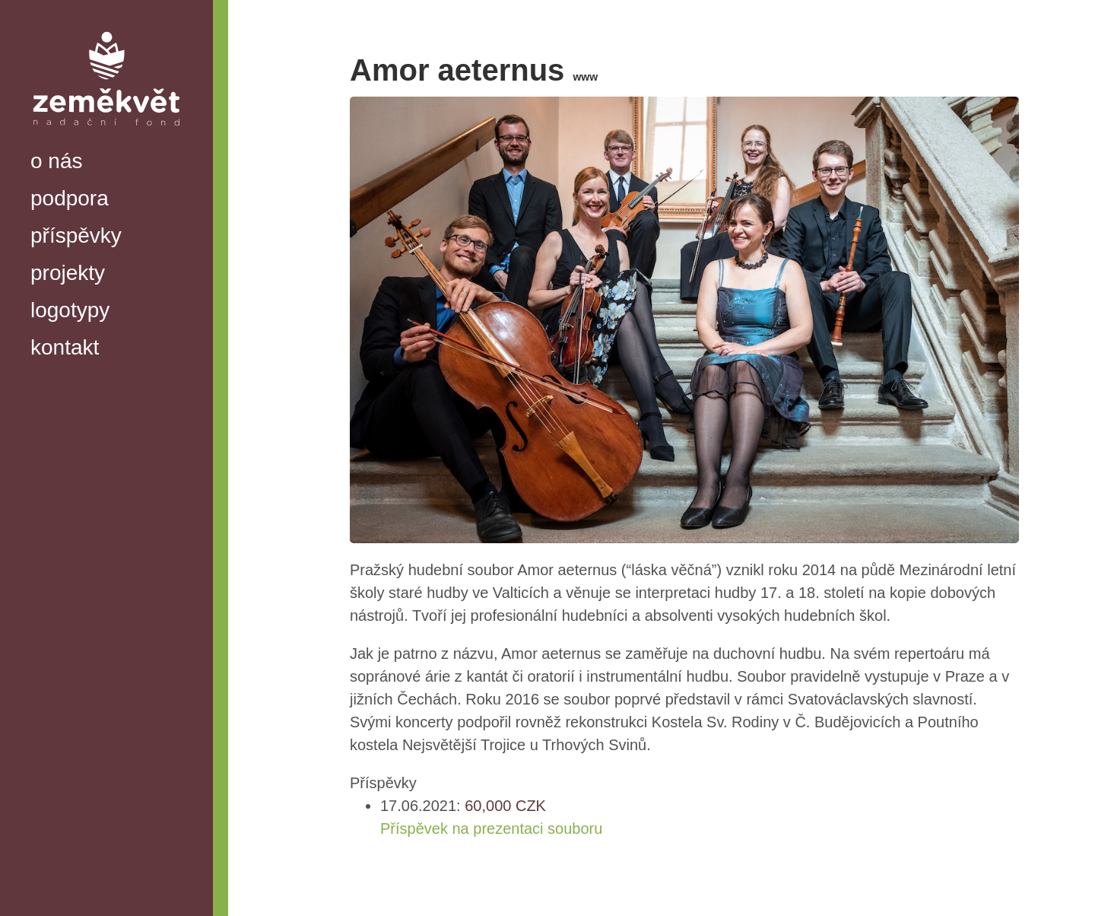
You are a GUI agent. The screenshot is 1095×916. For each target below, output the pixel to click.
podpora (69, 198)
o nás (56, 161)
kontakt (64, 347)
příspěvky (76, 235)
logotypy (70, 310)
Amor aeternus (474, 70)
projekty (67, 273)
